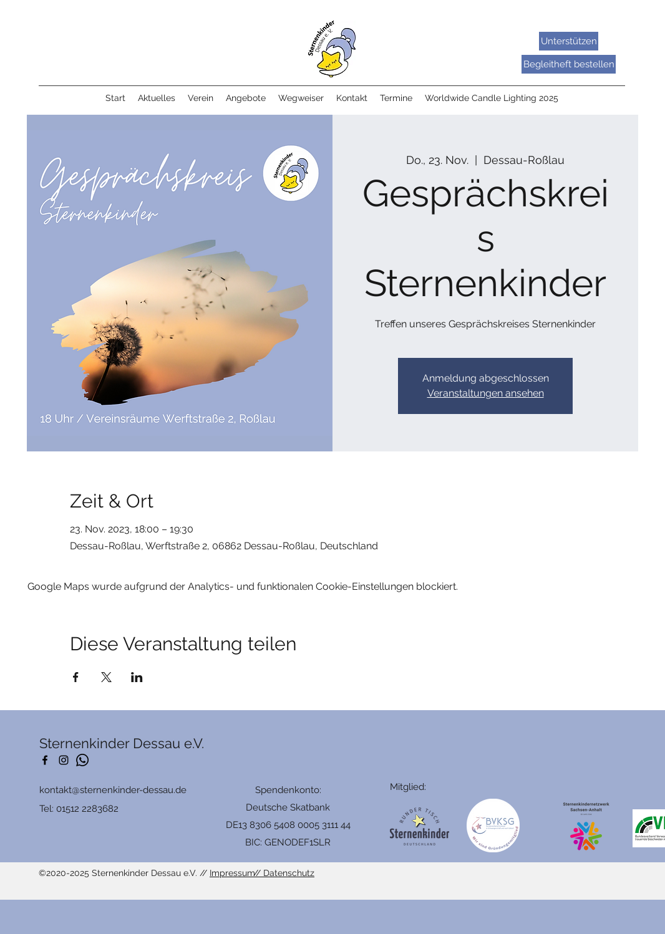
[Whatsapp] (82, 760)
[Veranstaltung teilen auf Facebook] (76, 677)
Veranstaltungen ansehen (485, 393)
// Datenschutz (283, 873)
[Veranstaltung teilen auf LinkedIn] (137, 677)
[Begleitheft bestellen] (569, 64)
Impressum (232, 873)
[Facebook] (45, 760)
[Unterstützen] (568, 41)
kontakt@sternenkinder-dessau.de (113, 790)
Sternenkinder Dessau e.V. (121, 743)
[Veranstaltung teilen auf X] (106, 677)
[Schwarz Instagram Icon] (63, 760)
